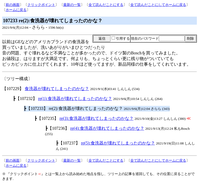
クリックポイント (41, 5)
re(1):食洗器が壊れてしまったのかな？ (75, 98)
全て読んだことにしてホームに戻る (158, 5)
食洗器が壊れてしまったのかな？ (57, 88)
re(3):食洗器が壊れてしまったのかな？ (97, 118)
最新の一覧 (72, 5)
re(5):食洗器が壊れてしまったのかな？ (118, 143)
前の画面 (13, 5)
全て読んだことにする (106, 5)
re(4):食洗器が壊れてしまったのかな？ (107, 128)
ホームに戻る (16, 10)
